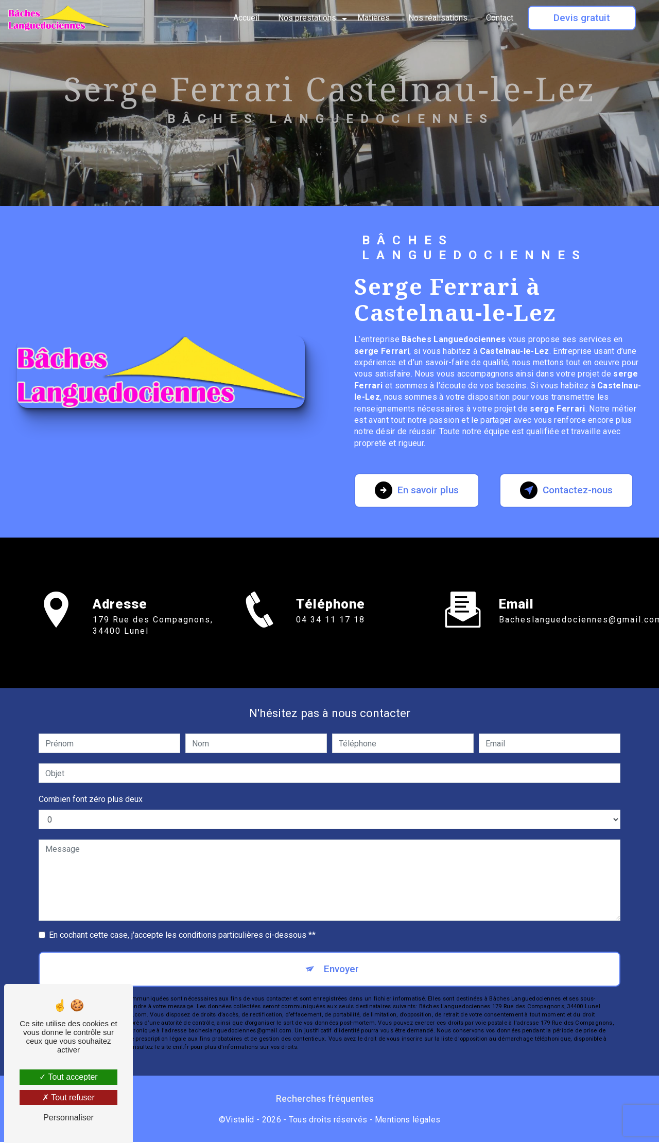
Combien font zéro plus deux (91, 799)
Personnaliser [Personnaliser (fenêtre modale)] (68, 1117)
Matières (373, 18)
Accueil (246, 18)
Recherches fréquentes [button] (325, 1100)
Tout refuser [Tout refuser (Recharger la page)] (68, 1097)
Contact (499, 18)
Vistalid (240, 1120)
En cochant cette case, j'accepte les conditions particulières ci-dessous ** (182, 935)
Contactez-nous (564, 490)
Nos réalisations (437, 18)
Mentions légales (407, 1120)
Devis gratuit (581, 18)
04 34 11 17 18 (330, 631)
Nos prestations (307, 18)
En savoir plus (418, 490)
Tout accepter (68, 1077)
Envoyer (341, 969)
